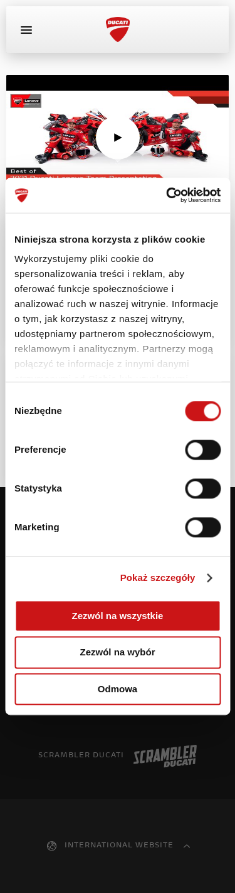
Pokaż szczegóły (158, 577)
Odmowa (117, 689)
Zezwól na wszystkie (118, 615)
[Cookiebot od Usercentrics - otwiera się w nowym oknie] (167, 195)
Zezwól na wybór (117, 652)
